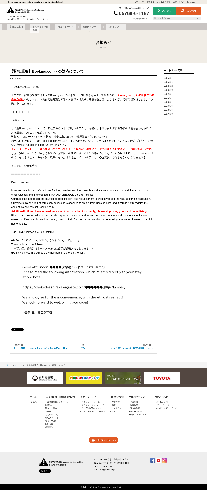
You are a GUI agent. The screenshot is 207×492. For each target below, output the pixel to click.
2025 (166, 84)
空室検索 (116, 404)
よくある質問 (162, 404)
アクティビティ (65, 28)
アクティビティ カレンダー (93, 407)
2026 (166, 80)
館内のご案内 (51, 410)
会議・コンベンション (140, 417)
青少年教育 (135, 410)
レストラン (116, 410)
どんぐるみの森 (106, 28)
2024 (166, 88)
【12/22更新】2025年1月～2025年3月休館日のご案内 (40, 350)
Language (192, 2)
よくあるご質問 (163, 2)
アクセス (164, 10)
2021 (166, 99)
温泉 (114, 413)
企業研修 (134, 404)
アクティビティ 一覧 (91, 404)
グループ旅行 (136, 413)
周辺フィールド (128, 28)
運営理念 (49, 407)
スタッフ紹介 (51, 423)
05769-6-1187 (134, 13)
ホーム (9, 367)
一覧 (83, 349)
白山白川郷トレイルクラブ (93, 413)
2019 (166, 108)
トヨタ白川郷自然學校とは (56, 404)
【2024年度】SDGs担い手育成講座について (130, 350)
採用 (188, 28)
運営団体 (150, 2)
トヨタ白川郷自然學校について (35, 28)
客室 (114, 407)
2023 (166, 92)
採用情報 (49, 426)
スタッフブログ (172, 28)
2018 (166, 111)
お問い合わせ (179, 2)
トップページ (138, 2)
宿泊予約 (188, 10)
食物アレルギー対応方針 (166, 410)
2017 (166, 115)
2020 (166, 104)
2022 (166, 96)
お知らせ (18, 367)
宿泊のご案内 (86, 28)
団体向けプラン (150, 28)
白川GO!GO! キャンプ (91, 410)
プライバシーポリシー (165, 407)
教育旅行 (134, 407)
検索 (196, 18)
